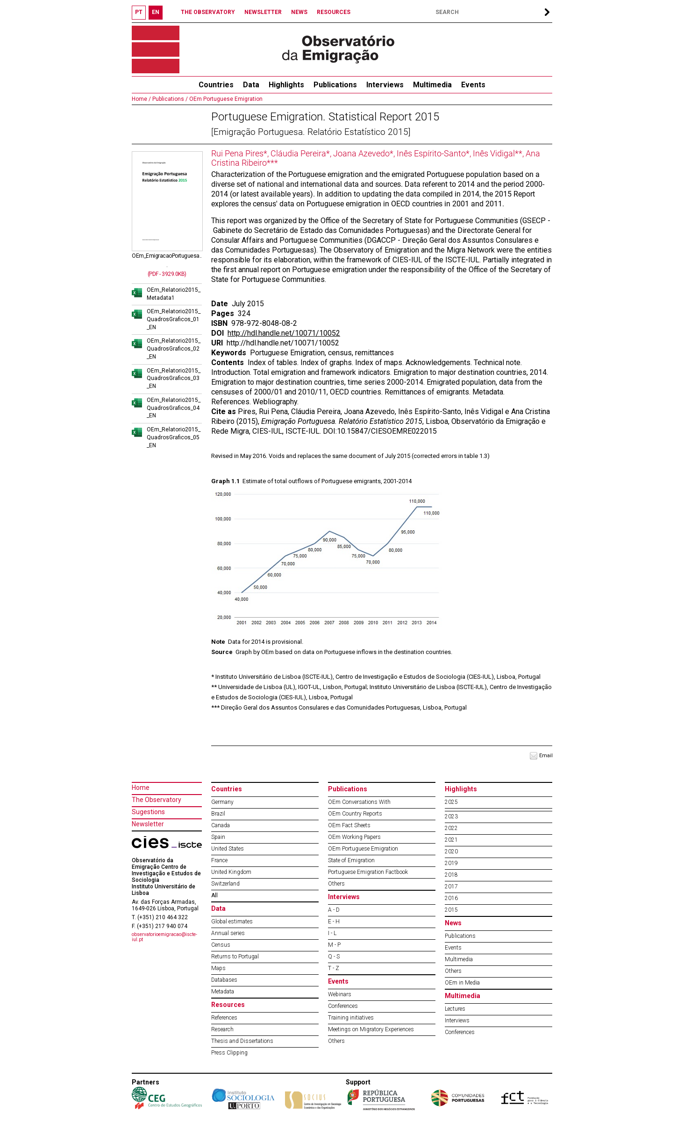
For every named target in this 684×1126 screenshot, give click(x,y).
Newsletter (148, 824)
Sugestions (148, 812)
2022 (451, 828)
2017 (451, 886)
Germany (222, 802)
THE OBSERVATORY (208, 12)
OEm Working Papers (354, 837)
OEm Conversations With (359, 802)
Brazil (218, 813)
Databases (224, 980)
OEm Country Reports (355, 813)
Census (220, 945)
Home (141, 787)
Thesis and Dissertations (242, 1041)
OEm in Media (462, 982)
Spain (218, 837)
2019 (451, 863)
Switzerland (225, 883)
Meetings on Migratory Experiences (371, 1029)
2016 (451, 898)
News (453, 923)
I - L (332, 933)
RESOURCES (333, 12)
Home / (141, 99)
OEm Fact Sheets (349, 825)
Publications (335, 84)
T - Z (333, 968)
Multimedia (432, 84)
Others (336, 883)
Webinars (339, 994)
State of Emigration (351, 860)
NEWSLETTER (263, 12)
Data (251, 84)
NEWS (299, 12)
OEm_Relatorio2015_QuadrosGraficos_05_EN (173, 437)
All (214, 895)
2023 (451, 816)
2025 (451, 802)
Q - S (334, 956)
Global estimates (232, 921)
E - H (334, 921)
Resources (228, 1004)
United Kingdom (231, 872)
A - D (334, 910)
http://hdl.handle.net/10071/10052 (284, 333)
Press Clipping (229, 1052)
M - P (334, 945)
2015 (451, 910)
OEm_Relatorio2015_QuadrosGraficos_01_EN (173, 319)
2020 (451, 851)
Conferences (343, 1006)
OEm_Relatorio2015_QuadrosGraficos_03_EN (173, 378)
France (219, 860)
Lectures (455, 1009)
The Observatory (156, 799)
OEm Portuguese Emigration (225, 99)
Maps (218, 968)
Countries (226, 789)
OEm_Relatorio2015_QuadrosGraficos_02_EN (173, 349)
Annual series (228, 933)
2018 (451, 875)
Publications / (169, 99)
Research (222, 1029)
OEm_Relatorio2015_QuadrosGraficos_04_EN (173, 408)
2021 (451, 840)
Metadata (222, 991)
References (224, 1017)
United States (227, 848)
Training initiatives (351, 1017)
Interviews (385, 84)
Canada (220, 825)
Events (473, 84)
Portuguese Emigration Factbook (368, 872)
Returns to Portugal (235, 956)
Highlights (286, 84)
